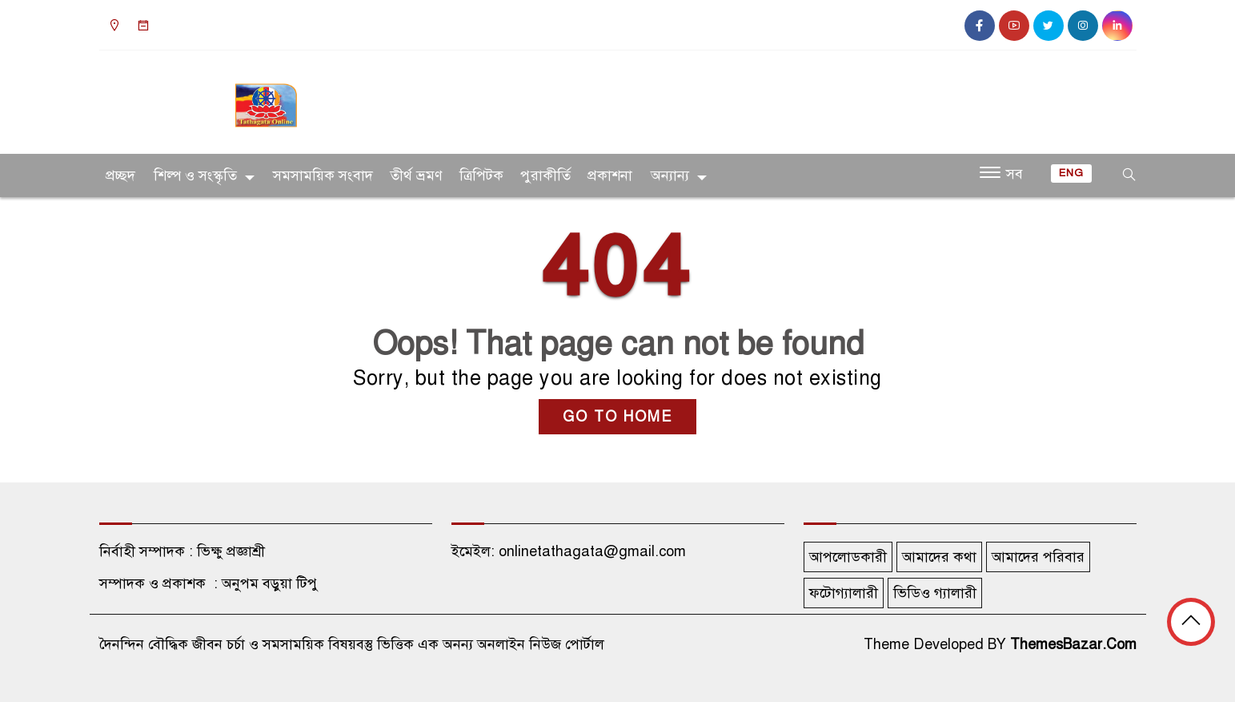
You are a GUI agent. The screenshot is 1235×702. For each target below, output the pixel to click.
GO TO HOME (617, 417)
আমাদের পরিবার (1038, 557)
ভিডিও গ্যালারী (934, 593)
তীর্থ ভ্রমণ (416, 175)
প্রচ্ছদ (120, 175)
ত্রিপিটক (481, 175)
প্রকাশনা (609, 175)
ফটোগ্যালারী (843, 593)
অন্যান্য (670, 175)
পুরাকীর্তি (545, 175)
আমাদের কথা (939, 557)
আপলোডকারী (848, 557)
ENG (1071, 173)
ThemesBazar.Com (1073, 644)
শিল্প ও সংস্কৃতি (195, 175)
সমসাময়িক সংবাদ (323, 175)
